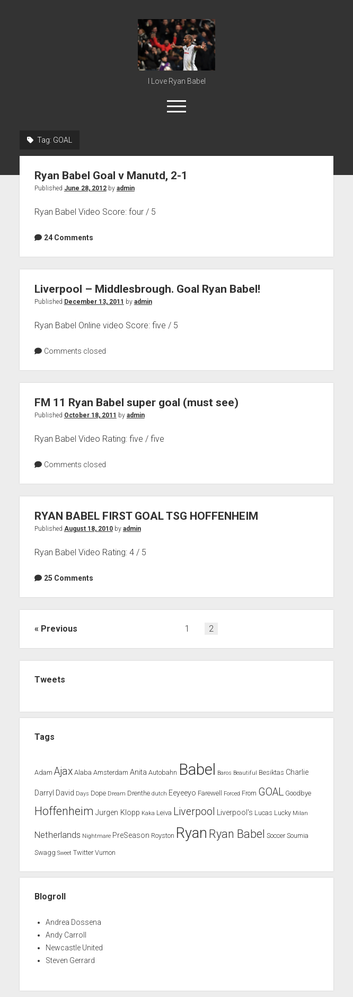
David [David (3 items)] (65, 793)
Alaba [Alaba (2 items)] (83, 772)
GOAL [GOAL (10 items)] (271, 792)
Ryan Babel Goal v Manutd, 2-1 (111, 175)
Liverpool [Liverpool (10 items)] (194, 812)
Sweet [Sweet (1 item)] (64, 853)
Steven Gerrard (70, 960)
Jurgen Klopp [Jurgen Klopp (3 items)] (117, 812)
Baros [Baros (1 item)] (224, 772)
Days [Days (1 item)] (82, 793)
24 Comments (68, 237)
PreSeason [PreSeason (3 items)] (130, 835)
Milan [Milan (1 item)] (300, 813)
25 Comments (68, 578)
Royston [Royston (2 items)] (162, 835)
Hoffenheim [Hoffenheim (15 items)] (64, 811)
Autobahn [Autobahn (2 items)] (162, 772)
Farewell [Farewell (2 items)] (210, 793)
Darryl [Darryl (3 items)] (44, 793)
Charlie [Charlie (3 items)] (297, 772)
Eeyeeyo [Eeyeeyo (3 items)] (182, 793)
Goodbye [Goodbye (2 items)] (298, 793)
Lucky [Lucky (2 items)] (282, 813)
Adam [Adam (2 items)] (43, 772)
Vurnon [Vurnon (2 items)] (105, 852)
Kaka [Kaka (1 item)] (148, 813)
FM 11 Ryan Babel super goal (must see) (136, 402)
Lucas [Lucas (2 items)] (263, 813)
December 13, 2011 (94, 301)
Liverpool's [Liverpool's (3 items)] (235, 812)
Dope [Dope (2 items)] (98, 793)
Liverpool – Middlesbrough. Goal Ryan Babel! (147, 289)
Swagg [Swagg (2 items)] (45, 852)
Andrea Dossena (73, 922)
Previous (59, 629)
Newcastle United (74, 947)
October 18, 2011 (90, 415)
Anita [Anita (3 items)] (138, 772)
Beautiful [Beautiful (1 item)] (245, 772)
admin (126, 188)
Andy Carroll (66, 935)
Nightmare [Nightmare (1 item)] (96, 836)
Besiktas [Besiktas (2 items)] (271, 772)
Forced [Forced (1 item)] (232, 793)
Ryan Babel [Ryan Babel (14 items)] (237, 834)
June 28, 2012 (85, 188)
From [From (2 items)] (249, 793)
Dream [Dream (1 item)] (117, 793)
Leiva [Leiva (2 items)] (164, 813)
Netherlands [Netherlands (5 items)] (57, 835)
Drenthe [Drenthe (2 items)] (138, 793)
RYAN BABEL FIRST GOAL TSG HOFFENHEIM (146, 516)
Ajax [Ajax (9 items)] (63, 771)
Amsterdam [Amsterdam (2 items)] (110, 772)
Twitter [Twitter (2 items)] (83, 852)
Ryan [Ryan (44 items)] (191, 833)
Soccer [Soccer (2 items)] (276, 835)
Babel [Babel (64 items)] (197, 769)
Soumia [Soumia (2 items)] (297, 835)
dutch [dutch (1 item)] (159, 793)
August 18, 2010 (88, 528)
